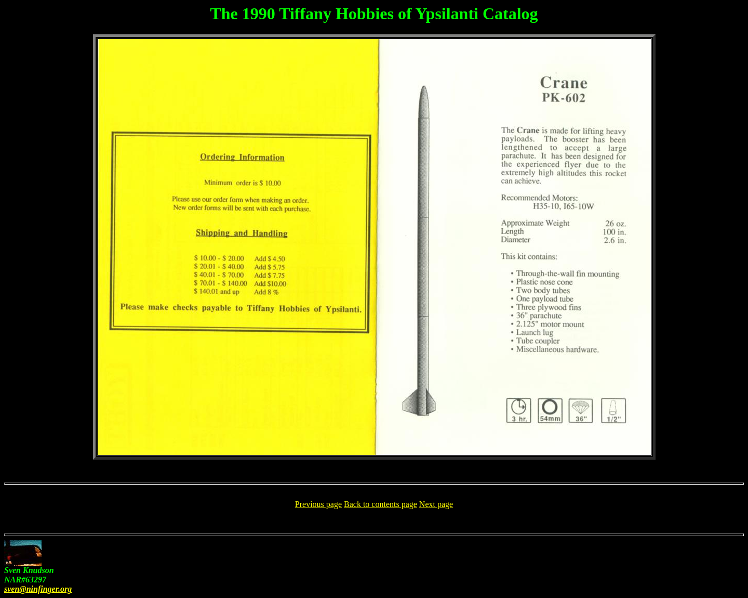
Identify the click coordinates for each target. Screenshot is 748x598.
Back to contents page (380, 504)
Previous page (318, 504)
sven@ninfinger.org (38, 588)
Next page (436, 504)
